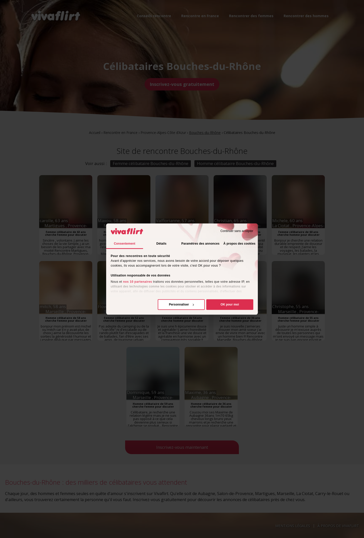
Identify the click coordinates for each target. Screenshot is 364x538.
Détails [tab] (161, 243)
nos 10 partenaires (137, 282)
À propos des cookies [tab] (239, 243)
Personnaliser (181, 304)
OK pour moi (230, 304)
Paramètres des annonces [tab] (200, 243)
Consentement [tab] (124, 243)
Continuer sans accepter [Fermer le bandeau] (236, 231)
